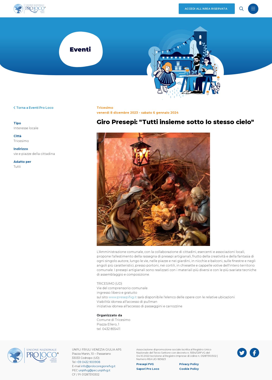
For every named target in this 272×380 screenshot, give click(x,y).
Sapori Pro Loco (147, 369)
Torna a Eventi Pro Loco (33, 108)
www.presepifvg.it (123, 297)
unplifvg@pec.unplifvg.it (94, 370)
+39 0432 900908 (88, 362)
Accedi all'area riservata (206, 8)
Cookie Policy (189, 369)
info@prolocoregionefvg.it (98, 366)
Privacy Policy (189, 364)
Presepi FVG (145, 364)
